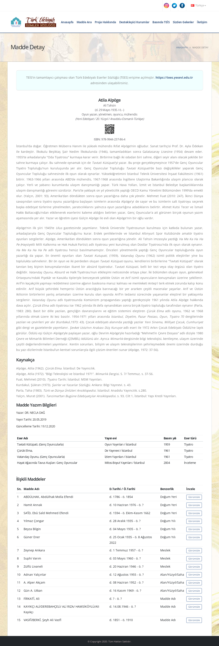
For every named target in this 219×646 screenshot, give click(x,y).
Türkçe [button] (198, 5)
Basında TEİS (161, 22)
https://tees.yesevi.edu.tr (174, 77)
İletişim (202, 22)
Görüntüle (194, 497)
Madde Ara (84, 22)
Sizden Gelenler (183, 22)
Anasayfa (67, 22)
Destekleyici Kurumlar (134, 22)
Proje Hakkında (105, 22)
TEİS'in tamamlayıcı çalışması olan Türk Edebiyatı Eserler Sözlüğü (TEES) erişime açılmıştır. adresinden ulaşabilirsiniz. (109, 80)
